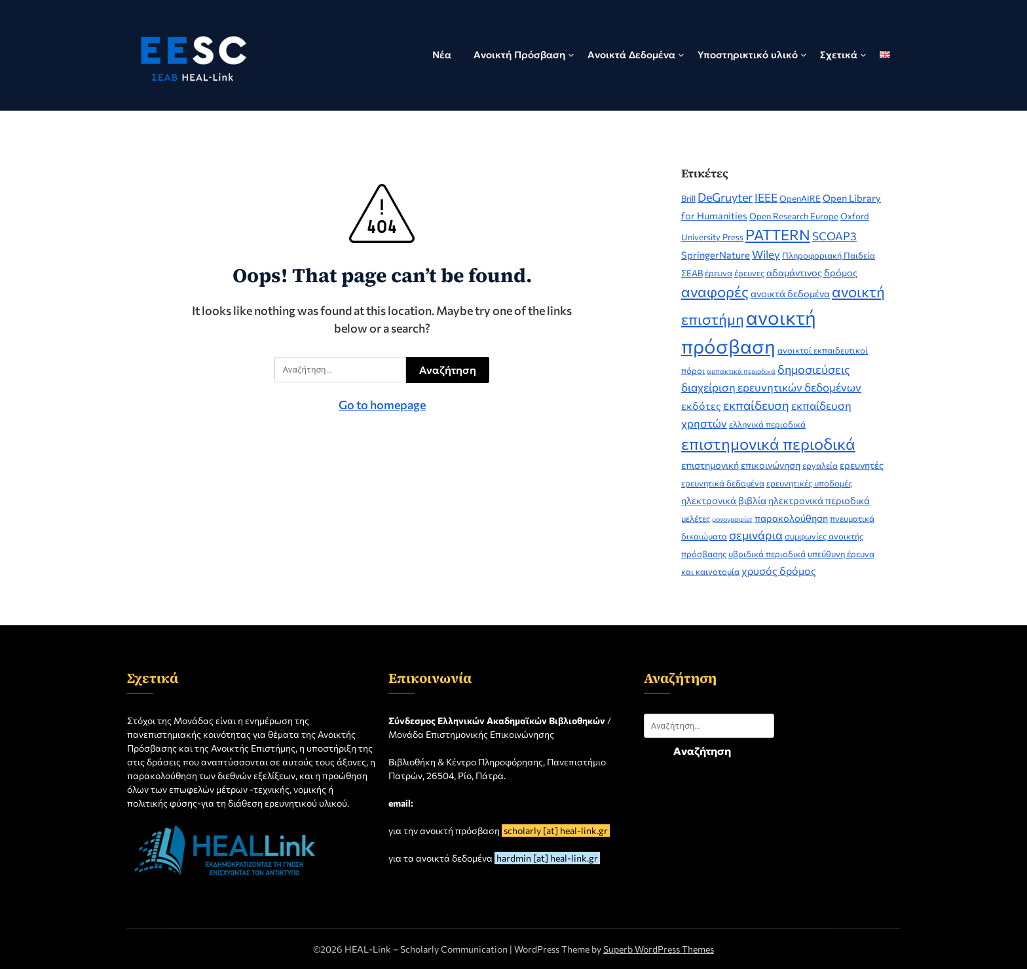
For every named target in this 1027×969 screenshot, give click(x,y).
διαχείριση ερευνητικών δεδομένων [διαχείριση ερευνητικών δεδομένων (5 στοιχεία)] (771, 387)
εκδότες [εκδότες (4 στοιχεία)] (701, 405)
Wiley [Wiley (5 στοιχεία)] (766, 254)
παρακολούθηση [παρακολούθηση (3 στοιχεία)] (791, 518)
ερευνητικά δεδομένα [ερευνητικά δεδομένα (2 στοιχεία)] (722, 483)
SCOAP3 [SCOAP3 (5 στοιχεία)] (834, 236)
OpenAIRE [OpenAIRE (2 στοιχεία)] (800, 198)
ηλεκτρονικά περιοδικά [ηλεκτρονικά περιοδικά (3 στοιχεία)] (819, 500)
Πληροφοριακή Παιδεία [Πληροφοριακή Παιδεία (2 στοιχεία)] (828, 255)
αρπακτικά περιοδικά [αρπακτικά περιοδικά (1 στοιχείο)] (741, 371)
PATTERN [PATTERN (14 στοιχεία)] (777, 234)
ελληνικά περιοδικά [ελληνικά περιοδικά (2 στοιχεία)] (767, 424)
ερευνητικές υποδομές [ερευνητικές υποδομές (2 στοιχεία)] (809, 483)
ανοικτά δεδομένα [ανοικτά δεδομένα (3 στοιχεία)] (790, 293)
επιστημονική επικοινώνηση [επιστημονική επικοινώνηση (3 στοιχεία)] (740, 465)
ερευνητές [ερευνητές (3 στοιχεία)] (862, 465)
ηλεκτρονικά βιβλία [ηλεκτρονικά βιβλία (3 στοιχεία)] (723, 500)
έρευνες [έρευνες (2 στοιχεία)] (749, 273)
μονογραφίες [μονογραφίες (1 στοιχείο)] (732, 519)
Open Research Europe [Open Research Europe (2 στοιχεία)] (793, 216)
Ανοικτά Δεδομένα (631, 54)
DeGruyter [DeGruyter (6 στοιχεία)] (725, 197)
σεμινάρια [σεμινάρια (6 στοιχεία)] (756, 535)
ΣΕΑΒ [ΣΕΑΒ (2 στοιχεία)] (692, 273)
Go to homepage (382, 404)
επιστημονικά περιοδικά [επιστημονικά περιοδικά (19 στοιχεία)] (768, 443)
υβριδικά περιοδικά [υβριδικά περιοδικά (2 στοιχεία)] (767, 554)
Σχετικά (838, 54)
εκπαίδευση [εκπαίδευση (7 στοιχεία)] (756, 404)
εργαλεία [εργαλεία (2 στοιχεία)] (820, 465)
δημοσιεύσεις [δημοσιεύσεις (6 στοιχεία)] (813, 369)
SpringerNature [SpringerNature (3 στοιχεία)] (715, 255)
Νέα (441, 54)
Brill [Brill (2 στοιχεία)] (688, 198)
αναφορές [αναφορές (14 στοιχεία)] (715, 291)
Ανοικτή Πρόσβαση (519, 54)
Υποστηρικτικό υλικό (748, 54)
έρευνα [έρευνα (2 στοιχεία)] (718, 273)
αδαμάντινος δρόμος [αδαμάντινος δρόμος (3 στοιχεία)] (811, 272)
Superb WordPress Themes (658, 949)
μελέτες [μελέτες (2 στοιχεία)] (695, 518)
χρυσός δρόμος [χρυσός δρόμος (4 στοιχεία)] (778, 570)
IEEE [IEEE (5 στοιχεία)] (766, 197)
